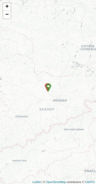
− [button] (7, 15)
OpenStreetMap (56, 181)
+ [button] (7, 7)
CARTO (90, 181)
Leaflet (36, 181)
